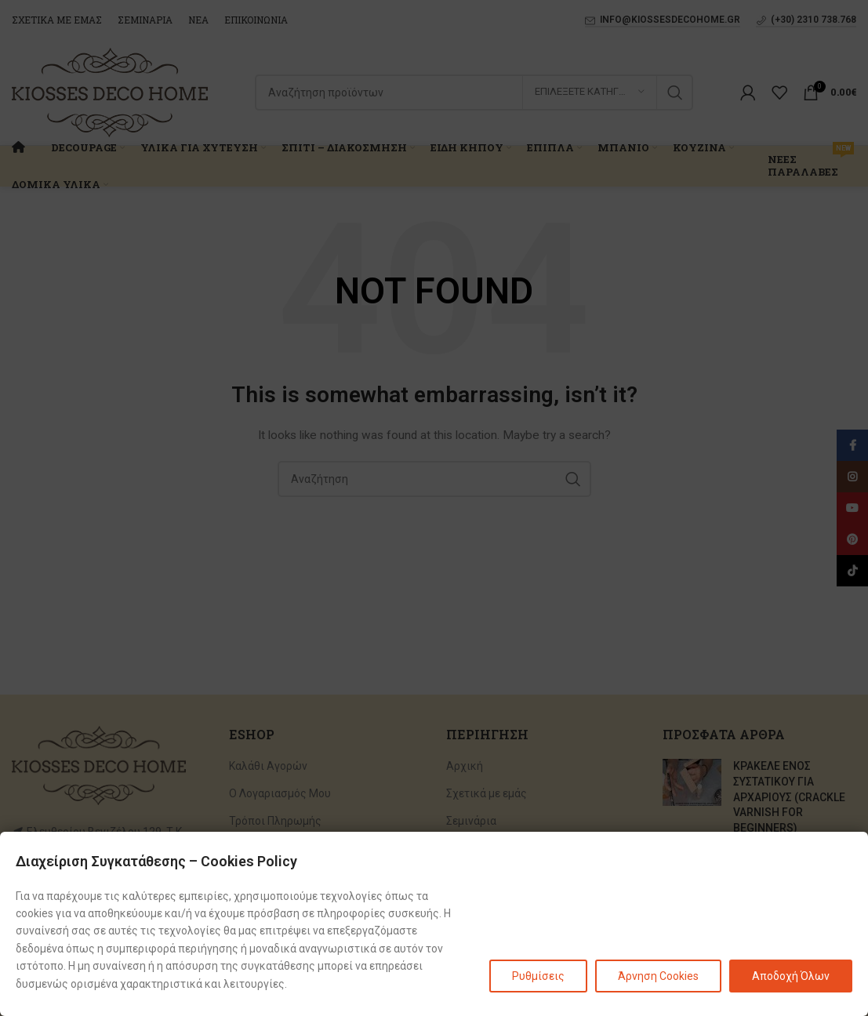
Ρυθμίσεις (538, 976)
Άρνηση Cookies (658, 976)
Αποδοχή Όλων (791, 976)
